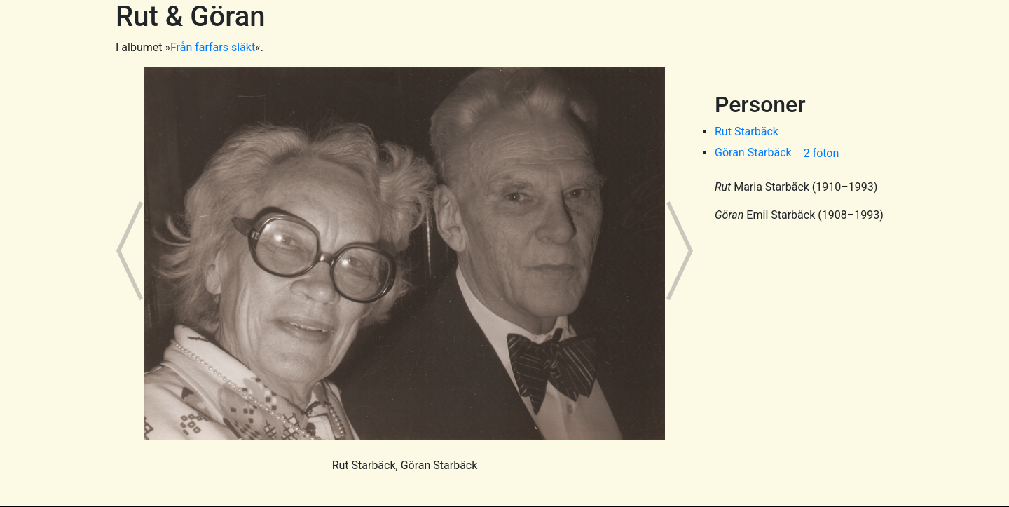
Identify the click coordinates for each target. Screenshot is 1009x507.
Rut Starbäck (746, 131)
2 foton (821, 153)
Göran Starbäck (753, 152)
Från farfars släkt (212, 47)
